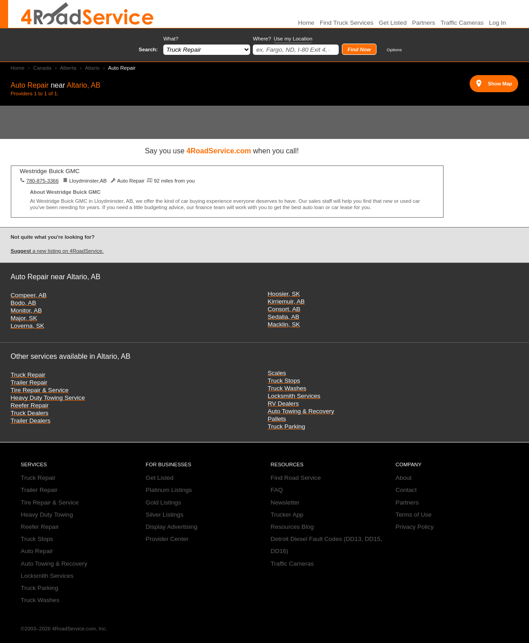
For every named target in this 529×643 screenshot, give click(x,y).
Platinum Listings (169, 490)
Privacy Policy (414, 526)
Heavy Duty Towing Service (48, 397)
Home (18, 68)
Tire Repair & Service (40, 390)
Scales (277, 373)
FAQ (277, 490)
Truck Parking (286, 426)
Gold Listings (163, 502)
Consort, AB (284, 309)
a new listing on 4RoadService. (57, 251)
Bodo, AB (23, 302)
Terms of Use (413, 514)
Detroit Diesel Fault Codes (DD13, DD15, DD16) (326, 545)
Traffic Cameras (462, 22)
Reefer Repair (30, 405)
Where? (282, 39)
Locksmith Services (294, 396)
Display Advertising (171, 526)
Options (394, 49)
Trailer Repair (29, 382)
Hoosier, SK (284, 293)
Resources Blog (292, 526)
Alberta (68, 68)
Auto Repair (37, 551)
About (403, 477)
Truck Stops (284, 380)
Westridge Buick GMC (50, 171)
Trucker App (287, 514)
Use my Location (292, 38)
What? (170, 38)
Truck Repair (28, 374)
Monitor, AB (26, 310)
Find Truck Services (346, 22)
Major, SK (24, 318)
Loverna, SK (28, 325)
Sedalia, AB (283, 316)
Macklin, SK (284, 324)
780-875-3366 (42, 180)
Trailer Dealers (31, 420)
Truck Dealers (30, 413)
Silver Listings (165, 514)
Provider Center (167, 539)
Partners (423, 22)
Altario (92, 68)
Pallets (277, 418)
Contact (406, 490)
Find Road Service (296, 477)
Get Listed (393, 22)
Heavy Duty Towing (47, 514)
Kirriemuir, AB (286, 301)
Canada (42, 68)
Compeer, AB (29, 295)
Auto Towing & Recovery (301, 411)
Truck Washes (287, 388)
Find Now (359, 49)
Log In (497, 22)
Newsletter (285, 502)
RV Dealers (283, 403)
